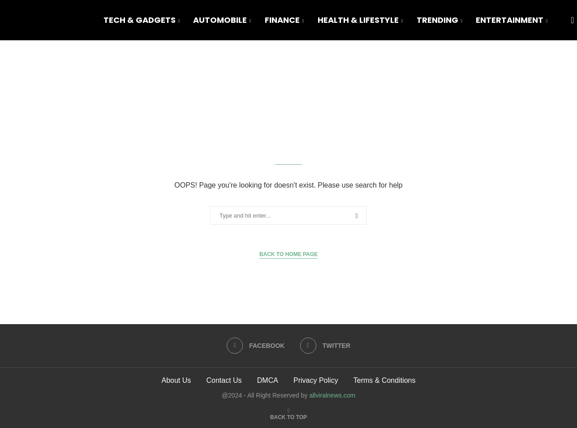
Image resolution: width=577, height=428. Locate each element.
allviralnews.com (332, 395)
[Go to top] (288, 416)
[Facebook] (256, 346)
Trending (437, 20)
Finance (282, 20)
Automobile (220, 20)
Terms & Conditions (384, 380)
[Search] (572, 20)
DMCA (267, 380)
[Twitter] (325, 346)
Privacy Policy (315, 380)
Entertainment (509, 20)
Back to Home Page (288, 254)
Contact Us (223, 380)
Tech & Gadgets (139, 20)
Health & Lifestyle (358, 20)
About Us (176, 380)
